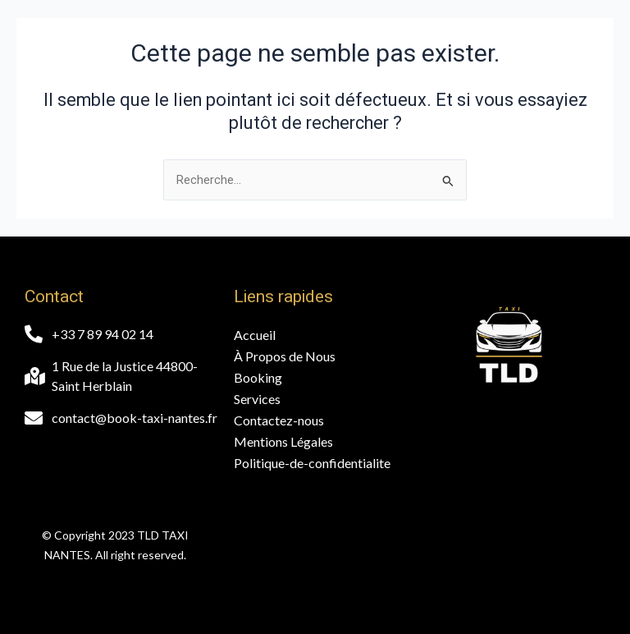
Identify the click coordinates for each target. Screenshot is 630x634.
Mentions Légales (283, 441)
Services (257, 399)
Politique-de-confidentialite (312, 463)
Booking (258, 377)
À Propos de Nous (285, 356)
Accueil (255, 334)
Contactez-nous (279, 420)
